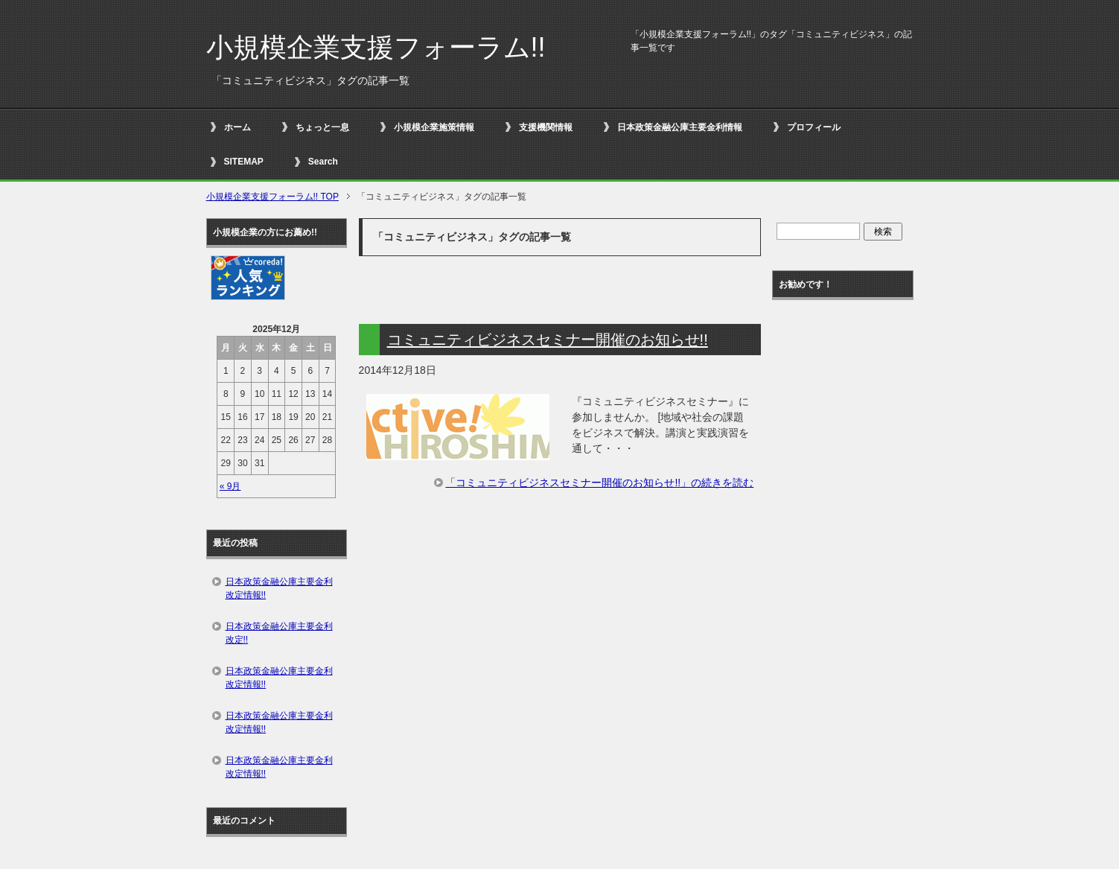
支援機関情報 (546, 127)
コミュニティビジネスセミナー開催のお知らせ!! (547, 339)
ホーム (237, 127)
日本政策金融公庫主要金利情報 (679, 127)
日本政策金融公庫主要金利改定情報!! (279, 588)
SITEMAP (244, 161)
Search (323, 161)
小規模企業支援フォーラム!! (376, 47)
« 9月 (230, 486)
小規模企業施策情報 (434, 127)
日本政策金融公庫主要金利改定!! (279, 633)
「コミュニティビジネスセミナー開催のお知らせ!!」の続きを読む (599, 482)
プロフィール (814, 127)
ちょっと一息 (322, 127)
